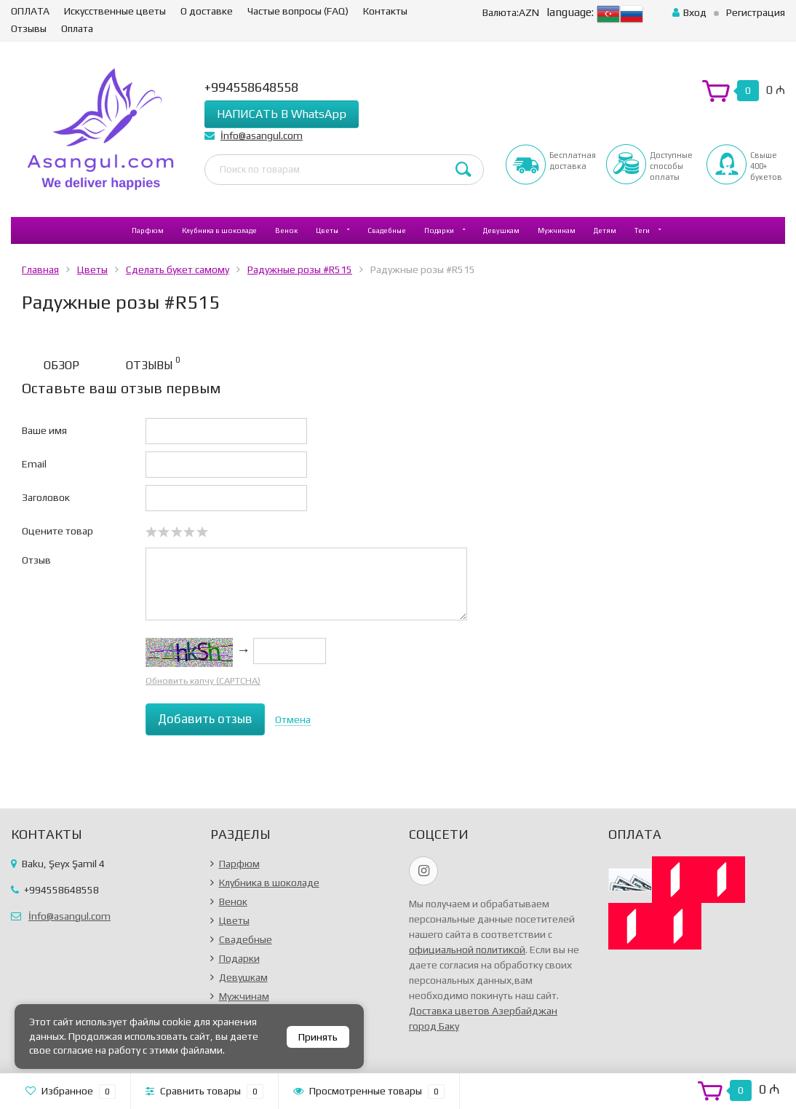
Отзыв (36, 560)
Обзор (61, 365)
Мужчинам (557, 230)
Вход (689, 12)
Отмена (293, 719)
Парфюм (148, 230)
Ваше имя (44, 430)
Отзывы (29, 28)
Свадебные (386, 230)
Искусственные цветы (115, 11)
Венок (286, 230)
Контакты (385, 11)
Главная (40, 269)
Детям (605, 230)
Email (34, 464)
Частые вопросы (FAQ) (298, 11)
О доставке (206, 11)
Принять (318, 1037)
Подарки (439, 230)
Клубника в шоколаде (219, 230)
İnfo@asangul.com (261, 135)
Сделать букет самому (177, 269)
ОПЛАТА (30, 11)
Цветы (327, 230)
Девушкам (501, 230)
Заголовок (46, 497)
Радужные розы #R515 (299, 269)
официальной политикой (467, 949)
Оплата (77, 28)
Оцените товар (57, 531)
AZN (510, 12)
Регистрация (755, 12)
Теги (642, 230)
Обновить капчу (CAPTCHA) (203, 680)
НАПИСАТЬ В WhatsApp (281, 114)
